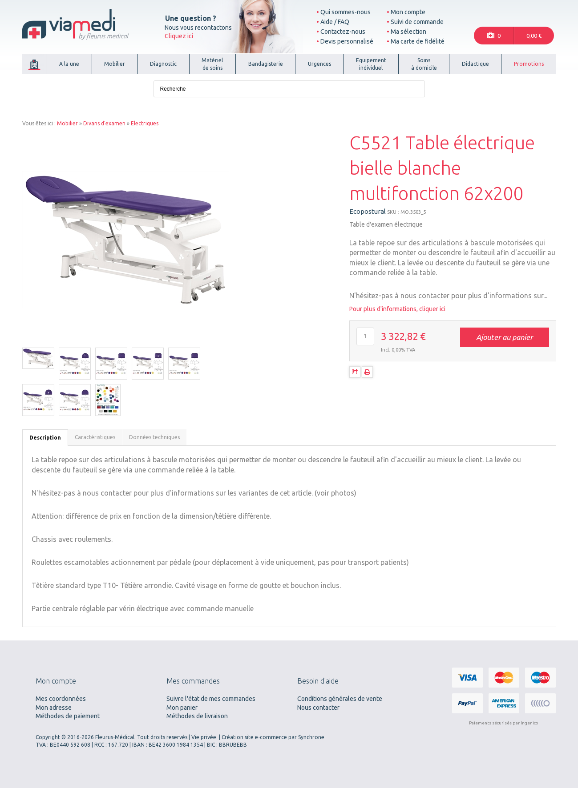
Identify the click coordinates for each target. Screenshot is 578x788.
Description (45, 437)
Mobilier (67, 123)
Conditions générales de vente (339, 698)
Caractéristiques (95, 437)
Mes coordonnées (61, 698)
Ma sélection (408, 31)
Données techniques (154, 437)
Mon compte (408, 12)
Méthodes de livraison (197, 716)
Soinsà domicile (424, 64)
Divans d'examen (104, 123)
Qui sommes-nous (345, 12)
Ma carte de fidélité (418, 41)
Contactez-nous (342, 31)
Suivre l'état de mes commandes (210, 698)
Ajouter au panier (504, 337)
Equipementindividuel (371, 64)
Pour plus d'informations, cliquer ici (397, 308)
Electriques (144, 123)
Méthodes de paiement (68, 716)
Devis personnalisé (346, 41)
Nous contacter (318, 707)
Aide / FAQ (334, 21)
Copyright (48, 737)
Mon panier (182, 707)
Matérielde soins (212, 64)
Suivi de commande (417, 21)
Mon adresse (54, 707)
